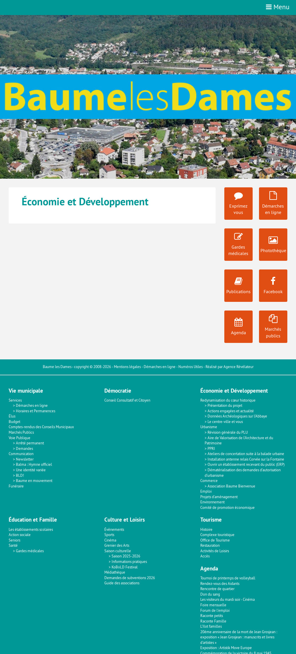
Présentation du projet (225, 405)
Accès (205, 556)
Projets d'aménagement (219, 496)
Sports (109, 534)
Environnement (212, 502)
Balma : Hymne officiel (34, 464)
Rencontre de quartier (217, 588)
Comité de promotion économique (227, 507)
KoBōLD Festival (125, 567)
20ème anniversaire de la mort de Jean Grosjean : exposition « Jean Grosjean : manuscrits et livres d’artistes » (238, 637)
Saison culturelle (117, 550)
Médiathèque (114, 572)
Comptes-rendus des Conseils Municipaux (41, 426)
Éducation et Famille (33, 519)
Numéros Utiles (190, 366)
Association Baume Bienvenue (231, 486)
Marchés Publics (21, 432)
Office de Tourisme (215, 540)
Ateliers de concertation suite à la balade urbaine (246, 453)
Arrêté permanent (30, 443)
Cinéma (110, 540)
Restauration (210, 545)
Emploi (206, 491)
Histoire (206, 529)
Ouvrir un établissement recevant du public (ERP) (246, 464)
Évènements (114, 529)
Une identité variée (31, 470)
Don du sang (210, 594)
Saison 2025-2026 (126, 556)
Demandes (24, 448)
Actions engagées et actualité (231, 411)
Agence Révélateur (238, 366)
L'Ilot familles (211, 626)
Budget (14, 421)
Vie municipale (26, 390)
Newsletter (25, 459)
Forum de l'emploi (215, 610)
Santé (13, 545)
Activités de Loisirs (214, 550)
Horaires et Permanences (35, 411)
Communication (21, 453)
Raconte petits (211, 615)
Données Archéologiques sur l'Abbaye (237, 416)
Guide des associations (121, 583)
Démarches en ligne (159, 366)
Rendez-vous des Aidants (219, 583)
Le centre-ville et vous (225, 421)
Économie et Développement (234, 390)
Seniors (14, 540)
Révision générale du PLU (228, 432)
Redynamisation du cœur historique (228, 400)
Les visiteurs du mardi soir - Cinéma (227, 599)
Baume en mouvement (34, 480)
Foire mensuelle (213, 605)
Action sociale (20, 534)
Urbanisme (208, 426)
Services (15, 400)
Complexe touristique (217, 534)
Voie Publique (19, 437)
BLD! (20, 475)
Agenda (209, 568)
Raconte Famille (213, 621)
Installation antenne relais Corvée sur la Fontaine (246, 459)
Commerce (209, 480)
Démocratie (117, 390)
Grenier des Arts (116, 545)
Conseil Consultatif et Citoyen (127, 400)
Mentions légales (127, 366)
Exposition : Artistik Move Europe (226, 647)
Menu (277, 7)
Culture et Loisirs (124, 519)
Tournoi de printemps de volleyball (227, 578)
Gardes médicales (30, 550)
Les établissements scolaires (31, 529)
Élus (12, 416)
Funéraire (16, 486)
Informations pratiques (129, 561)
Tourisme (211, 519)
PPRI (211, 448)
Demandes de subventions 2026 (129, 577)
